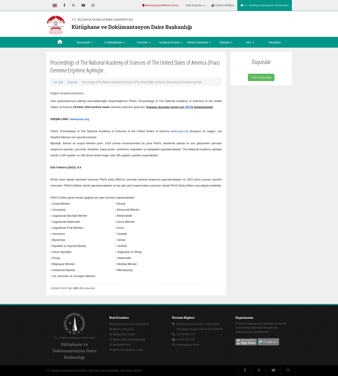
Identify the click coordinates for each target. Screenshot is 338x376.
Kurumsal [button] (85, 42)
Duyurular (72, 82)
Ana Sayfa (58, 82)
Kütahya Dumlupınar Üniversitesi (129, 324)
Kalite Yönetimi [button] (199, 42)
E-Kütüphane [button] (115, 42)
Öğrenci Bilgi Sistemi (122, 334)
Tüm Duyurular (261, 77)
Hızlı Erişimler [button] (195, 5)
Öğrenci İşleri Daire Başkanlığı (127, 339)
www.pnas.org (79, 119)
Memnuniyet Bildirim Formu (160, 5)
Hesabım (275, 42)
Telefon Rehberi (222, 5)
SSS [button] (250, 42)
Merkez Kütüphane (121, 329)
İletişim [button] (226, 42)
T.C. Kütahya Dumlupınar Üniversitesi (265, 5)
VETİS (189, 107)
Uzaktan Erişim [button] (171, 42)
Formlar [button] (144, 42)
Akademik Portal (120, 344)
